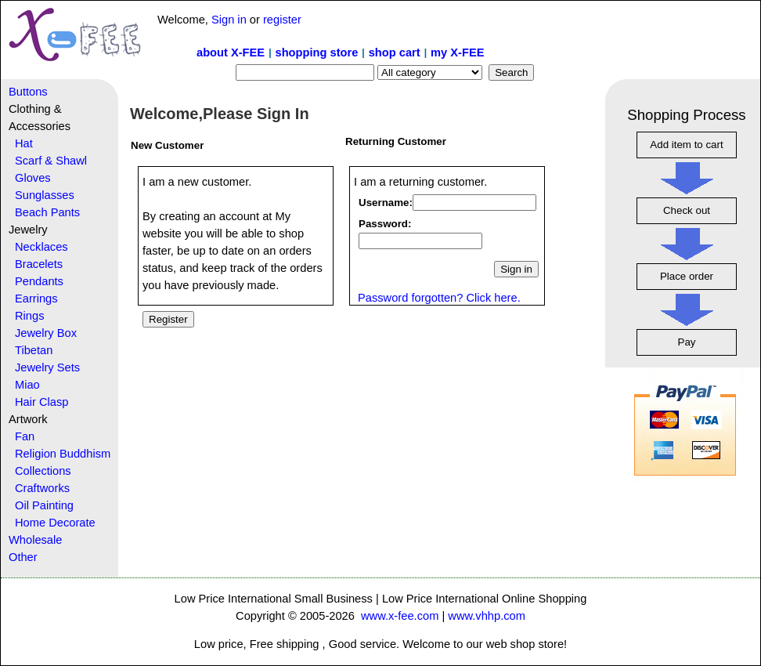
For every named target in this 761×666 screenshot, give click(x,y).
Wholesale (35, 540)
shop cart (394, 52)
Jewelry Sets (47, 367)
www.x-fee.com (399, 616)
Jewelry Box (46, 333)
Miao (27, 384)
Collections (43, 471)
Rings (29, 315)
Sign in (229, 19)
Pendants (39, 281)
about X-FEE (231, 52)
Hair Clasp (41, 402)
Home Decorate (55, 522)
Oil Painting (44, 505)
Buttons (28, 91)
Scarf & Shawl (51, 160)
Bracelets (39, 264)
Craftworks (42, 488)
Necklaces (41, 247)
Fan (24, 436)
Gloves (33, 178)
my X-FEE (457, 52)
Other (23, 557)
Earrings (36, 298)
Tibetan (33, 350)
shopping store (316, 52)
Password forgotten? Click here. (439, 297)
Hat (24, 143)
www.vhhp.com (486, 616)
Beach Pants (47, 212)
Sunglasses (44, 195)
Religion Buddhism (62, 453)
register (282, 19)
